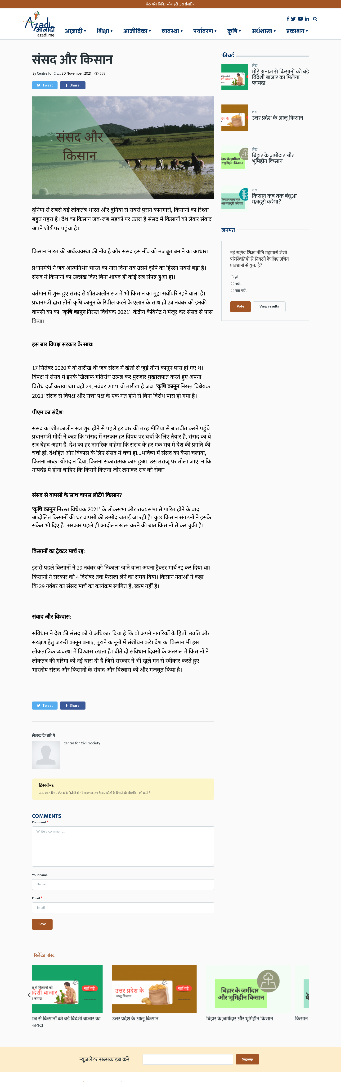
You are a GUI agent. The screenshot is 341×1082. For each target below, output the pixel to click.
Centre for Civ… (48, 73)
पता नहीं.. (241, 260)
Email (36, 898)
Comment (39, 822)
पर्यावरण (203, 31)
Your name (40, 875)
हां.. (237, 247)
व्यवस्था (170, 31)
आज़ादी (74, 31)
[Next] (307, 979)
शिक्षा (103, 31)
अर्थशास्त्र (262, 31)
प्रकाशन (296, 31)
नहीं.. (238, 253)
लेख (254, 65)
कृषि (232, 31)
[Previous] (29, 979)
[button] (45, 85)
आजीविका (135, 31)
